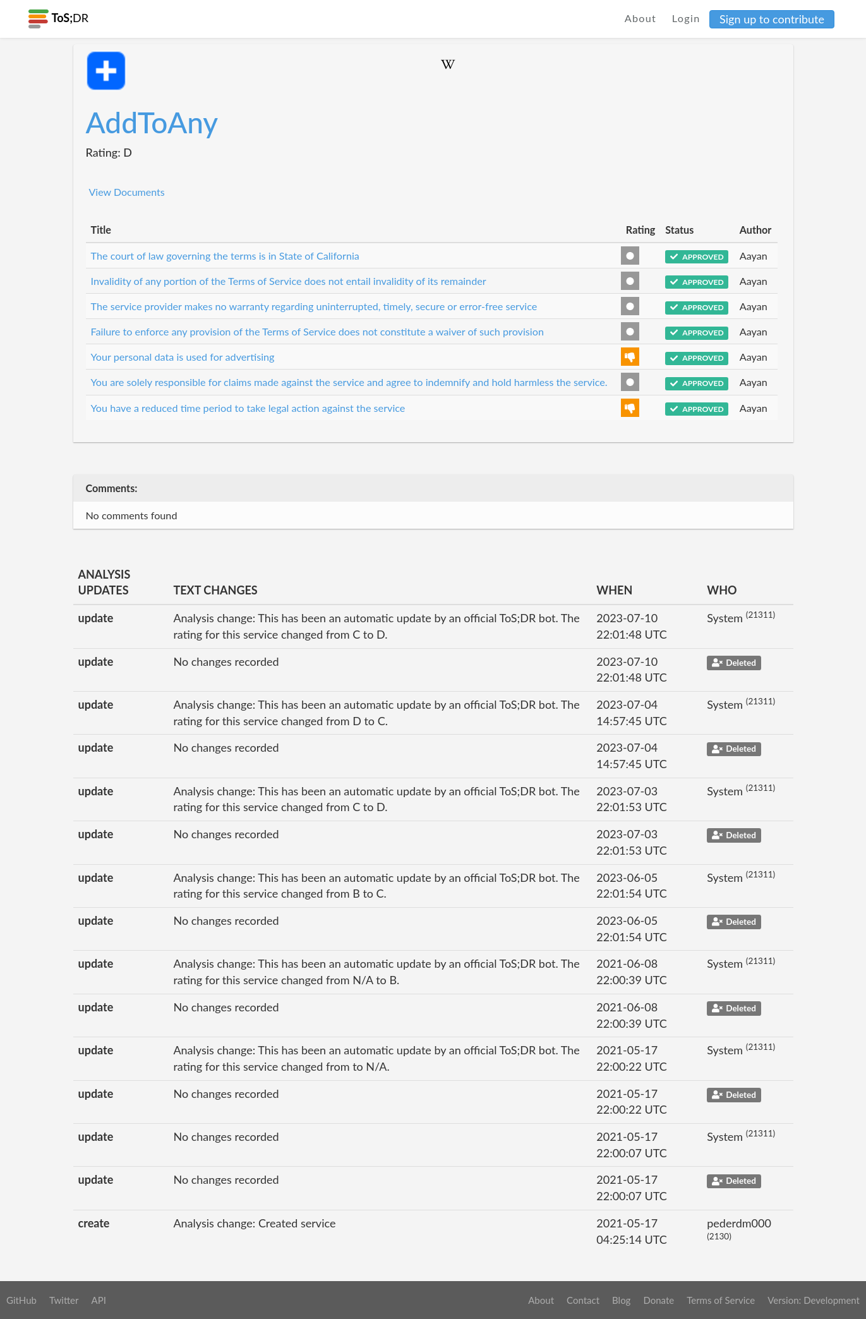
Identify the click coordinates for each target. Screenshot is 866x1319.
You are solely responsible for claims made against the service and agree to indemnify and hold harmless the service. (349, 382)
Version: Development (813, 1300)
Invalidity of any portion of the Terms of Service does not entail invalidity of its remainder (288, 281)
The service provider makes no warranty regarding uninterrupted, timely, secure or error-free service (314, 306)
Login (686, 18)
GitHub (21, 1300)
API (98, 1300)
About (641, 18)
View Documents (127, 192)
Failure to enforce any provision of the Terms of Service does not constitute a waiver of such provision (317, 331)
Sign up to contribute (771, 19)
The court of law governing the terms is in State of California (225, 256)
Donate (658, 1300)
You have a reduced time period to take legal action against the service (248, 408)
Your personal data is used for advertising (183, 357)
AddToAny (152, 122)
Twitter (64, 1300)
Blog (621, 1300)
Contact (583, 1300)
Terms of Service (721, 1300)
